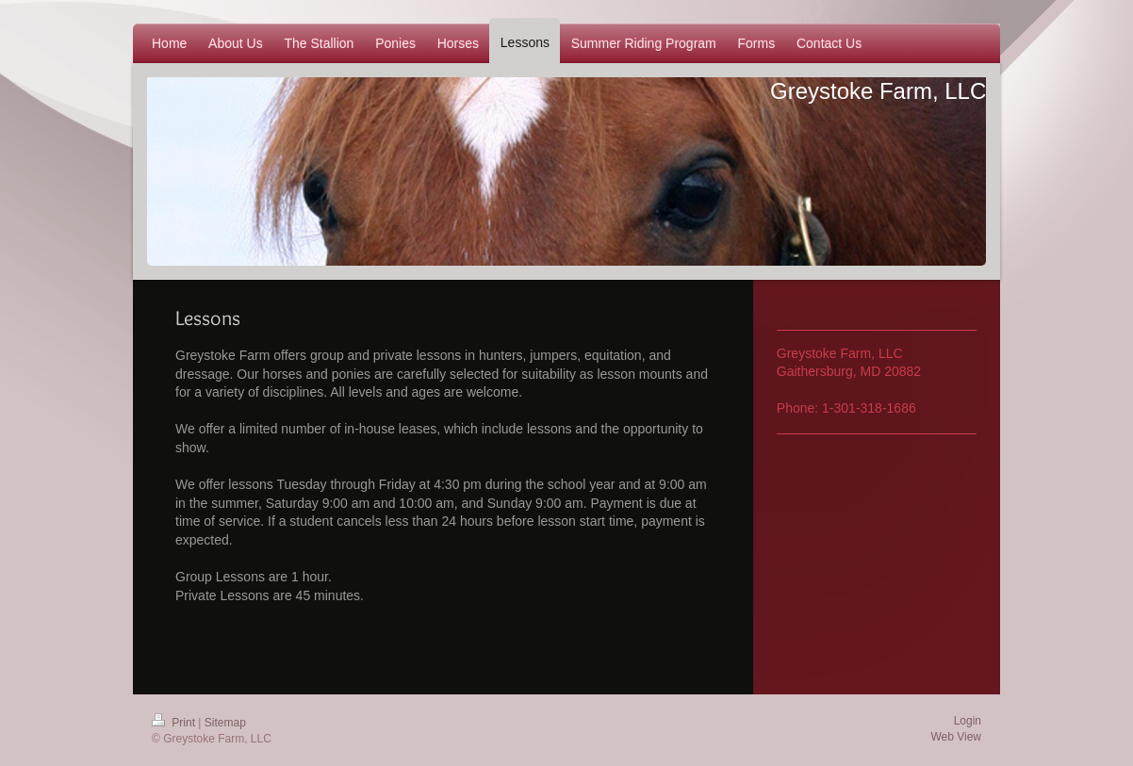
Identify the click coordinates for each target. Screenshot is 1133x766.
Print (175, 722)
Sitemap (225, 722)
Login (967, 720)
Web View (955, 736)
